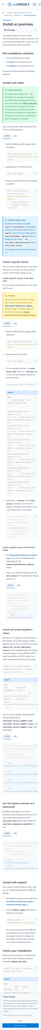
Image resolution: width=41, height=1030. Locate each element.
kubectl (14, 66)
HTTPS (7, 136)
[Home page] (19, 4)
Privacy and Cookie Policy (11, 1015)
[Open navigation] (3, 4)
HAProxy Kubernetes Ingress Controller (19, 13)
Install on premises (30, 15)
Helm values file (29, 103)
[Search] (35, 4)
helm (13, 62)
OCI (15, 136)
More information (26, 1015)
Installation (17, 15)
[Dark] (39, 4)
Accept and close (20, 1025)
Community (8, 15)
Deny (20, 1021)
